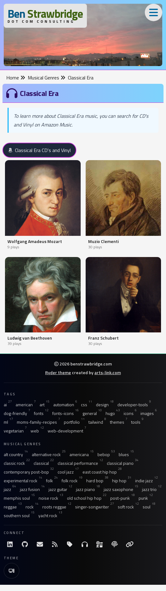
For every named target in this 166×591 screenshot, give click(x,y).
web (37, 431)
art (45, 405)
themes (118, 422)
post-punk (122, 498)
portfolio (74, 422)
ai (8, 405)
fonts (41, 413)
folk (52, 481)
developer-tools (134, 405)
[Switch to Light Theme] (11, 571)
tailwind (97, 422)
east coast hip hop (102, 472)
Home (15, 77)
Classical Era (80, 77)
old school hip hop (87, 498)
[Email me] (40, 544)
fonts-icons (65, 413)
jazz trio (152, 489)
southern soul (19, 515)
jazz (10, 489)
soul (149, 507)
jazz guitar (60, 489)
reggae (13, 507)
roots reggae (56, 507)
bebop (106, 454)
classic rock (17, 463)
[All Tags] (70, 544)
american (26, 405)
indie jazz (146, 481)
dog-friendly (17, 413)
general (92, 413)
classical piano (123, 463)
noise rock (51, 498)
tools (137, 422)
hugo (113, 413)
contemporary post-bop (29, 472)
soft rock (128, 507)
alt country (16, 454)
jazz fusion (32, 489)
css (86, 405)
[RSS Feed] (55, 544)
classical (44, 463)
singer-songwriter (94, 507)
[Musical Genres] (84, 544)
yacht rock (50, 515)
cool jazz (68, 472)
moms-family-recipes (38, 422)
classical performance (80, 463)
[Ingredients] (99, 544)
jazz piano (88, 489)
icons (130, 413)
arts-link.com (107, 372)
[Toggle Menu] (153, 12)
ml (8, 422)
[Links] (129, 544)
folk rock (72, 481)
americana (81, 454)
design (105, 405)
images (148, 413)
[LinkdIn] (10, 544)
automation (65, 405)
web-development (67, 431)
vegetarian (15, 431)
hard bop (97, 481)
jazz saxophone (121, 489)
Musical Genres (46, 77)
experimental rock (23, 481)
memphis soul (19, 498)
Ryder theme (58, 372)
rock (32, 507)
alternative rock (49, 454)
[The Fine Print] (114, 544)
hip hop (121, 481)
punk (146, 498)
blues (126, 454)
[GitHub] (25, 544)
